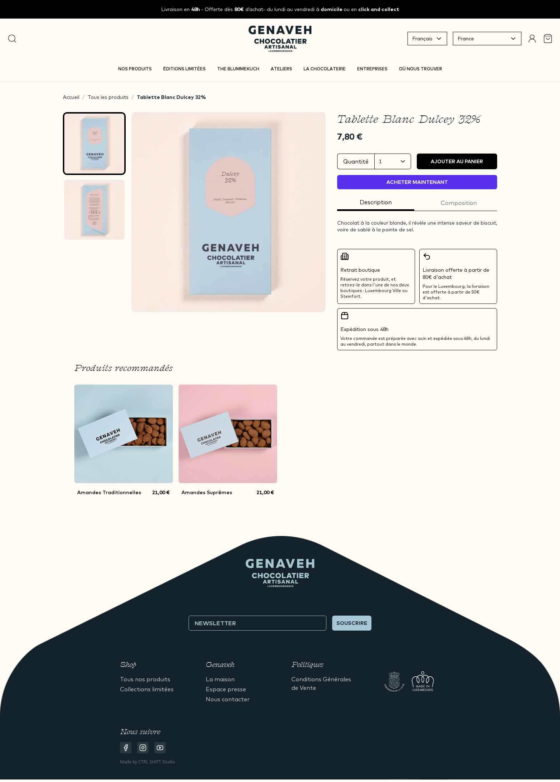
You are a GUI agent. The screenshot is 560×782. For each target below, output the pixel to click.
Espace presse (226, 689)
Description (376, 202)
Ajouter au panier (457, 161)
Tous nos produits (145, 679)
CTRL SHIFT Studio (156, 762)
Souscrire (351, 623)
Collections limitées (147, 689)
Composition (459, 202)
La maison (220, 679)
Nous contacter (228, 699)
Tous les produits (108, 97)
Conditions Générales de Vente (321, 683)
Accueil (71, 97)
